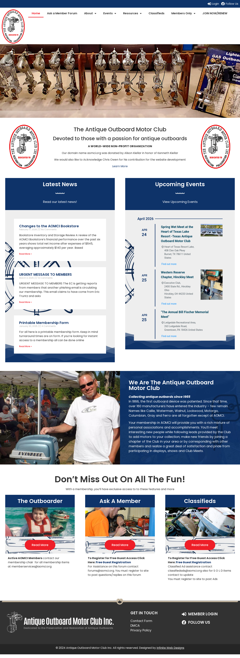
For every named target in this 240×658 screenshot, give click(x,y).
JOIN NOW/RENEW (214, 13)
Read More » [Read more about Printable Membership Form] (25, 346)
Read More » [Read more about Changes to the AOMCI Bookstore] (25, 253)
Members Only (183, 13)
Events (109, 13)
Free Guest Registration (113, 562)
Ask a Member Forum (62, 13)
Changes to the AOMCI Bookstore (49, 226)
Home (36, 13)
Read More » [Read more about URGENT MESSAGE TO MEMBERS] (25, 302)
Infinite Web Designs (170, 648)
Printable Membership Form (44, 322)
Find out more (168, 264)
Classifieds (156, 13)
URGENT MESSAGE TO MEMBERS (45, 274)
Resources (132, 13)
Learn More (120, 166)
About (90, 13)
